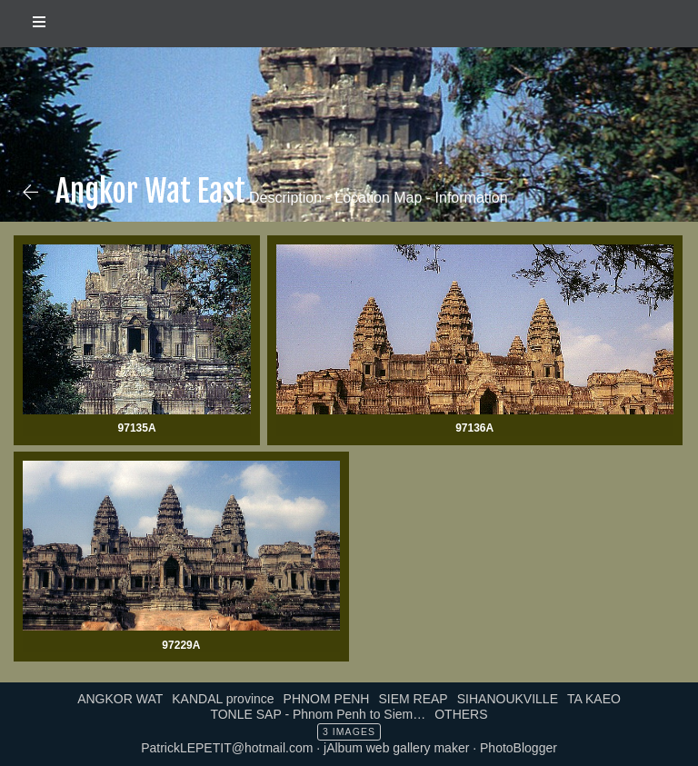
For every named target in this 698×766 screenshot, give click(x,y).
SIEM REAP (412, 698)
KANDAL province (223, 698)
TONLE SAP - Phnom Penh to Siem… (317, 714)
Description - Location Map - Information (376, 197)
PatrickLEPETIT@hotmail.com (227, 748)
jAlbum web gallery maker (396, 748)
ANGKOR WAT (120, 698)
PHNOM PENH (327, 698)
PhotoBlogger (518, 748)
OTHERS (460, 714)
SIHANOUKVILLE (507, 698)
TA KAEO (594, 698)
